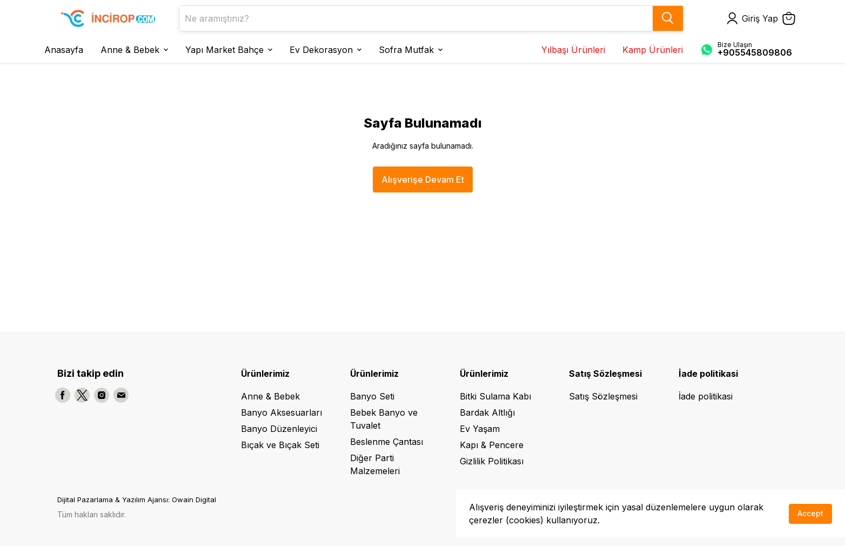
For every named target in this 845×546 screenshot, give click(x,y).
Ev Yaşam (480, 428)
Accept (810, 513)
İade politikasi (706, 396)
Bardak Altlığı (487, 412)
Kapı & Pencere (492, 445)
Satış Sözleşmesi (603, 396)
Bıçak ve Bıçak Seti (280, 445)
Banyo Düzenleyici (279, 428)
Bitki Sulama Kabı (495, 396)
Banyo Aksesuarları (281, 412)
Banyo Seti (372, 396)
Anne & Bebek (270, 396)
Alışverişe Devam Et (422, 179)
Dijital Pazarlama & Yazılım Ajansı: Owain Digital (136, 499)
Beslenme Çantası (386, 441)
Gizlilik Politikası (492, 461)
